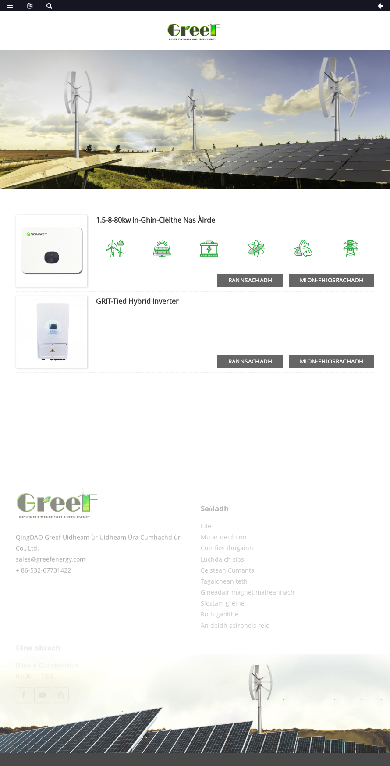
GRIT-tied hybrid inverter (137, 301)
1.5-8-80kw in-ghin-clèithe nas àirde (155, 220)
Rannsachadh (250, 280)
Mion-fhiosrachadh (331, 280)
